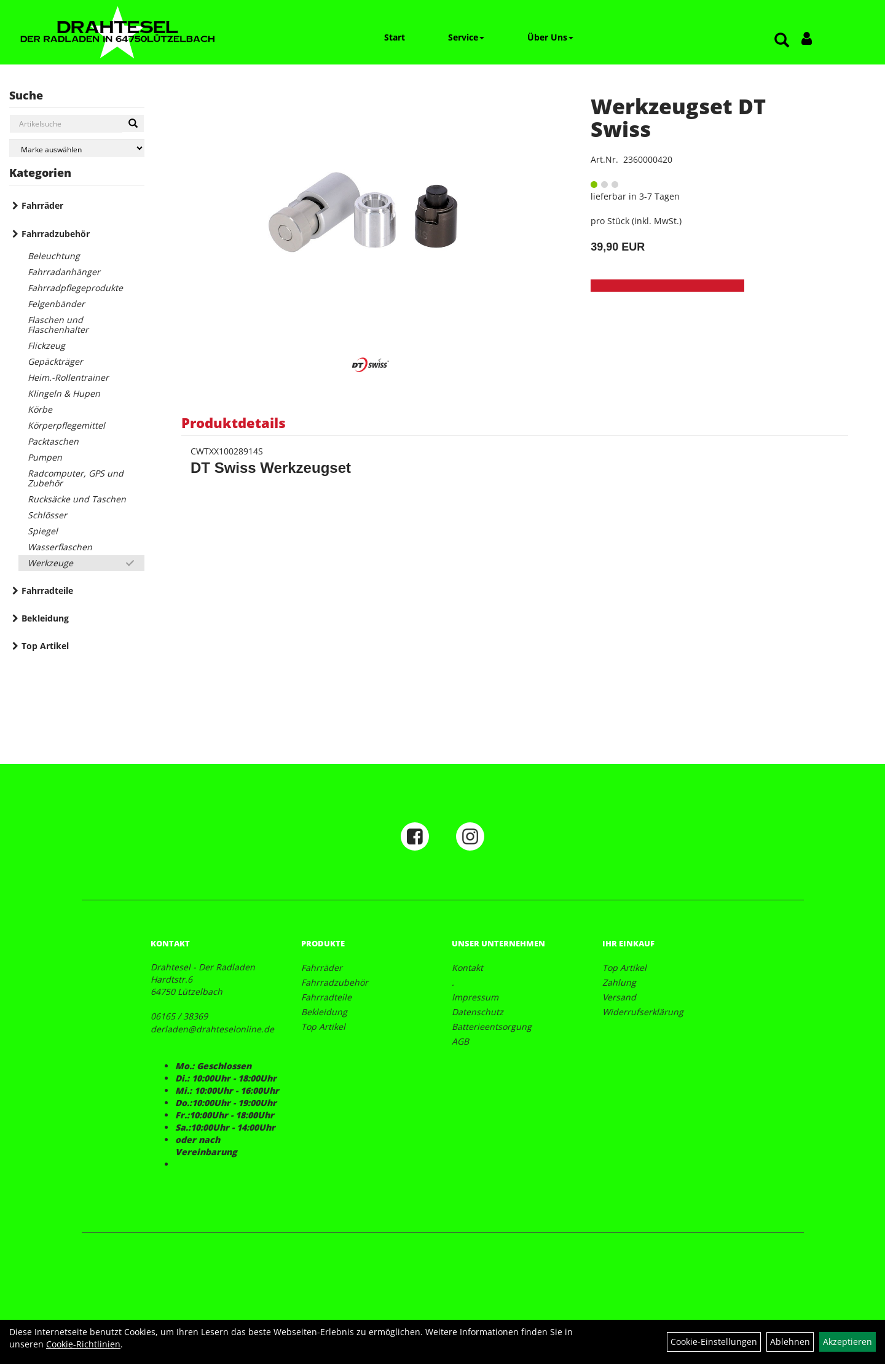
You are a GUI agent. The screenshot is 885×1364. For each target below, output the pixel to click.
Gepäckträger (55, 361)
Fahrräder (42, 205)
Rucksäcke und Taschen (77, 499)
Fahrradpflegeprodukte (75, 288)
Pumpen (45, 457)
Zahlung (619, 982)
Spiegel (43, 531)
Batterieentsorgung (492, 1026)
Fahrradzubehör (56, 234)
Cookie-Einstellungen (714, 1341)
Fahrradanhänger (64, 272)
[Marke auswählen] (76, 148)
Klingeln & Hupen (64, 393)
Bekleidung (45, 618)
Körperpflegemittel (66, 425)
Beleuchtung (54, 256)
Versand (619, 997)
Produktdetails (233, 422)
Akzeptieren (847, 1341)
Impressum (475, 997)
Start (394, 37)
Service (466, 37)
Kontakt (467, 967)
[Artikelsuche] (781, 41)
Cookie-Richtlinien (83, 1344)
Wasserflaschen (60, 547)
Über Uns (550, 37)
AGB (460, 1041)
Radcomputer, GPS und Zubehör (76, 478)
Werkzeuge (50, 563)
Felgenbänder (56, 304)
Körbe (40, 409)
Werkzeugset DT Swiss (678, 117)
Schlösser (47, 515)
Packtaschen (53, 441)
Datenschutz (477, 1012)
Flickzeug (46, 345)
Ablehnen (790, 1341)
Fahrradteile (47, 590)
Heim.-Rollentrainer (68, 377)
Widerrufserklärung (642, 1012)
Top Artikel (45, 646)
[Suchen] (133, 123)
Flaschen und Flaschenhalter (58, 324)
